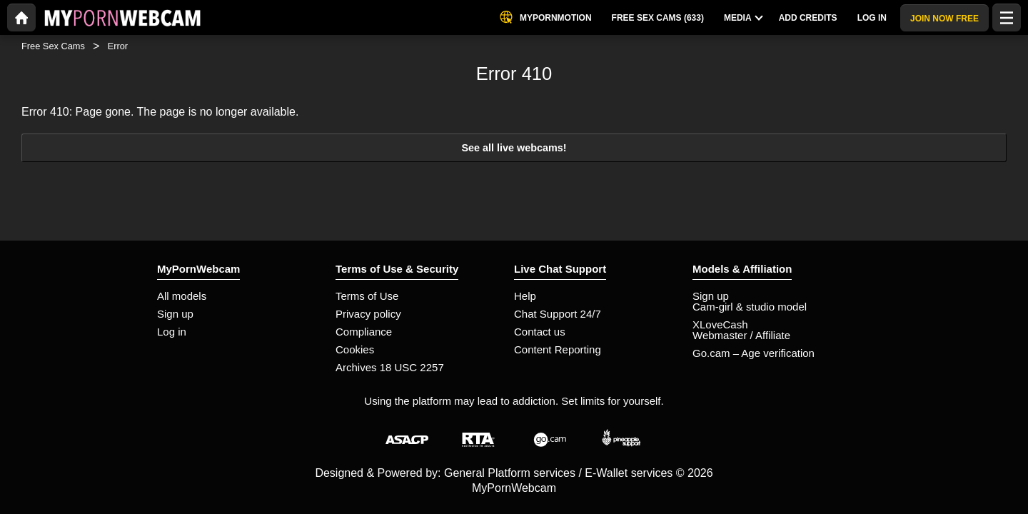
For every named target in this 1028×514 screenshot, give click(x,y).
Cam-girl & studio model (749, 307)
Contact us (539, 332)
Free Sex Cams (53, 46)
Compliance (364, 332)
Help (525, 296)
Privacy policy (368, 314)
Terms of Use (367, 296)
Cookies (355, 349)
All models (181, 296)
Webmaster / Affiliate (741, 335)
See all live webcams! (513, 147)
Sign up (175, 314)
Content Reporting (557, 349)
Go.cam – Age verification (753, 353)
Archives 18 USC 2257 (390, 367)
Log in (171, 332)
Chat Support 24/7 (557, 314)
